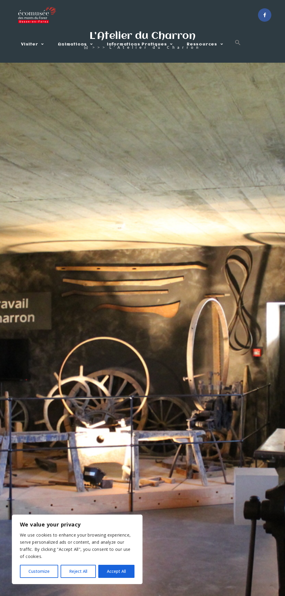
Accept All (116, 571)
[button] (237, 44)
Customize (39, 571)
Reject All (78, 571)
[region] (77, 549)
